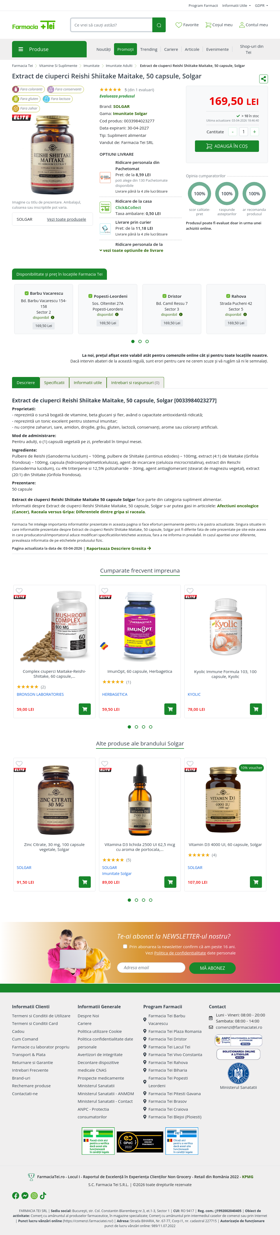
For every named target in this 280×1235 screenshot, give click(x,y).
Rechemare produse (31, 1085)
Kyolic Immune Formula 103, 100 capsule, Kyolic (225, 674)
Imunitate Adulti (119, 65)
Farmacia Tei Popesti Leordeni (165, 1082)
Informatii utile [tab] (88, 382)
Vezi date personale (190, 953)
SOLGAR (121, 106)
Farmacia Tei (22, 65)
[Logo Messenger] (24, 1195)
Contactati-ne (25, 1093)
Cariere (85, 1023)
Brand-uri (21, 1078)
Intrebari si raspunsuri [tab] (135, 382)
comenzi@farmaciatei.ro (239, 1027)
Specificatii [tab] (54, 382)
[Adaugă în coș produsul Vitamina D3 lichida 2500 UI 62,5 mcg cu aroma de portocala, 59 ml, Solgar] (170, 882)
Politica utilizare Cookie (100, 1031)
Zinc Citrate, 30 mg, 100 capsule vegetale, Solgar (54, 847)
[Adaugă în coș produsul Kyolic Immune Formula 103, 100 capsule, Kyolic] (256, 709)
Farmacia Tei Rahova (165, 1062)
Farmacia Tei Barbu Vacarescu (164, 1019)
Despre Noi (88, 1015)
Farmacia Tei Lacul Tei (166, 1047)
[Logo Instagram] (34, 1195)
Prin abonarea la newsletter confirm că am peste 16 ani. (182, 946)
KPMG (247, 1176)
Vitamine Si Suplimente (58, 65)
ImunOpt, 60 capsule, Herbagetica (139, 671)
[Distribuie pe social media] (263, 79)
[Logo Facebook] (15, 1195)
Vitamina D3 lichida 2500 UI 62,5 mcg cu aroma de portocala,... (140, 847)
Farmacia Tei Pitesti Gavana (172, 1093)
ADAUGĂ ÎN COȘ (226, 146)
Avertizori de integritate (100, 1054)
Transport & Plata (28, 1054)
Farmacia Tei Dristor (165, 1039)
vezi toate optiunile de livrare (131, 250)
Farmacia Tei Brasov (165, 1101)
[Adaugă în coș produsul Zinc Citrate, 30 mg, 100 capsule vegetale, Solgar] (85, 882)
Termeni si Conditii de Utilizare (41, 1015)
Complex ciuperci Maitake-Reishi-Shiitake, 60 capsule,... (54, 674)
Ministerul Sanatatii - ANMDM (106, 1093)
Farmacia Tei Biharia (165, 1070)
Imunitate (91, 65)
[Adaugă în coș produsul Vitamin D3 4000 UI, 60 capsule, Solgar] (256, 882)
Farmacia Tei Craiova (165, 1109)
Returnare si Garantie (32, 1062)
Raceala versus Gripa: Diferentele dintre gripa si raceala (88, 511)
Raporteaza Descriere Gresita (118, 548)
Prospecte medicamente (101, 1078)
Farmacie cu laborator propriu (40, 1047)
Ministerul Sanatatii (96, 1085)
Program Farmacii (203, 5)
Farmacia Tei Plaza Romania (172, 1031)
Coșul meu (219, 23)
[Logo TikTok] (43, 1195)
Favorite (187, 25)
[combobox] (111, 25)
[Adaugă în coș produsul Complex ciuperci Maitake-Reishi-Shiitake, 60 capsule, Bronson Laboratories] (85, 709)
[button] (132, 341)
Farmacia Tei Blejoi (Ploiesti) (172, 1116)
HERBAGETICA (114, 694)
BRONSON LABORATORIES (40, 694)
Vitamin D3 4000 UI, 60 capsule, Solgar (225, 844)
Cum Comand (25, 1039)
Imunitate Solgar (130, 113)
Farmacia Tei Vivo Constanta (172, 1054)
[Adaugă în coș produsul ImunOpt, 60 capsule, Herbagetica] (170, 709)
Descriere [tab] (26, 382)
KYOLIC (194, 694)
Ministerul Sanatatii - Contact (105, 1101)
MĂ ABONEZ (212, 968)
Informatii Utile (235, 5)
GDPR (260, 5)
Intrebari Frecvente (30, 1070)
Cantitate (215, 131)
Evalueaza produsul (117, 96)
